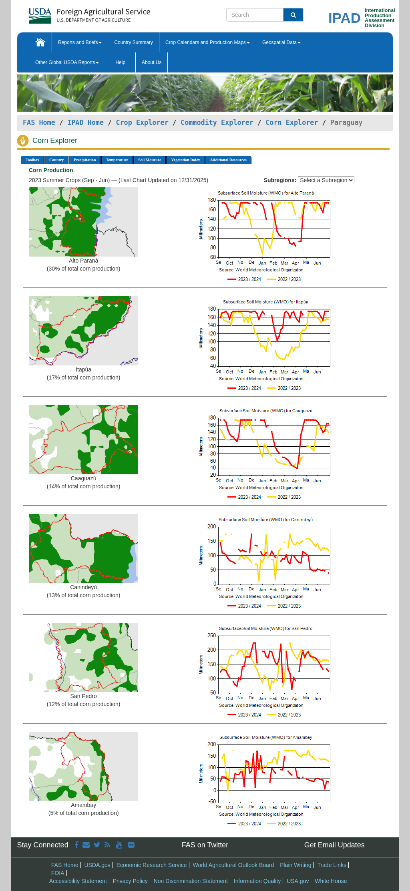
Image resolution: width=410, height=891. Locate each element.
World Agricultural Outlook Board (233, 865)
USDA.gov (97, 865)
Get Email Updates (334, 845)
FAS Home (39, 122)
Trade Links (331, 865)
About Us (151, 62)
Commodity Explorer (217, 122)
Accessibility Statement (78, 881)
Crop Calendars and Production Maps (207, 42)
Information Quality (257, 881)
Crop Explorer (142, 122)
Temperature (117, 160)
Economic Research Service (152, 865)
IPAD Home (85, 122)
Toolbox (32, 160)
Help (120, 62)
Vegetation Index (185, 160)
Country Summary (133, 42)
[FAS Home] (69, 13)
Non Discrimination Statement (191, 881)
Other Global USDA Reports (67, 62)
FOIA (57, 873)
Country (56, 160)
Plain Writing (295, 865)
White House (331, 881)
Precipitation (85, 160)
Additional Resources (228, 160)
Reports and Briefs (80, 42)
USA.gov (298, 881)
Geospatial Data (281, 42)
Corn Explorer (291, 122)
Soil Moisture (149, 160)
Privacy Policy (130, 881)
